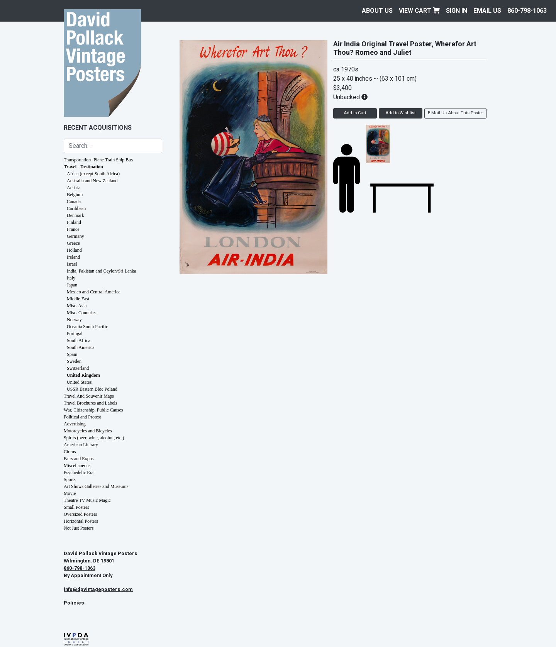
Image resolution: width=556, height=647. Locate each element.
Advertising (75, 424)
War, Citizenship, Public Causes (93, 410)
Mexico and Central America (93, 292)
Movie (70, 493)
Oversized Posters (80, 514)
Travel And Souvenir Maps (89, 396)
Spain (72, 354)
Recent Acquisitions (98, 127)
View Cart (419, 10)
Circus (70, 451)
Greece (73, 243)
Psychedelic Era (78, 472)
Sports (70, 479)
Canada (74, 201)
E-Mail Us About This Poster (455, 113)
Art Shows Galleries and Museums (96, 486)
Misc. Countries (82, 312)
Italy (71, 278)
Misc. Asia (76, 305)
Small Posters (76, 507)
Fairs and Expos (78, 458)
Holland (74, 250)
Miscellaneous (77, 465)
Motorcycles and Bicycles (88, 431)
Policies (74, 603)
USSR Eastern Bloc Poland (92, 389)
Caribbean (76, 208)
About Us (377, 10)
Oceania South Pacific (87, 326)
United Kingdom (83, 375)
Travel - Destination (83, 166)
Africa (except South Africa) (93, 173)
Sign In (456, 10)
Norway (74, 319)
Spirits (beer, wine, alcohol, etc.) (94, 437)
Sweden (74, 361)
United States (79, 382)
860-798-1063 (527, 10)
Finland (74, 222)
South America (81, 347)
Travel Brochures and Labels (90, 403)
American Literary (81, 444)
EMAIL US (487, 10)
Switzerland (78, 368)
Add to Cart (355, 113)
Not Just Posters (78, 528)
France (73, 229)
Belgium (75, 194)
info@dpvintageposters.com (98, 589)
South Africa (78, 340)
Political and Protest (82, 417)
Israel (72, 264)
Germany (75, 236)
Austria (73, 187)
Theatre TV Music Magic (87, 500)
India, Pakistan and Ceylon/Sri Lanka (101, 271)
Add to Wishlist (400, 113)
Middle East (78, 298)
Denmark (75, 215)
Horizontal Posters (81, 521)
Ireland (73, 257)
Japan (72, 285)
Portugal (75, 333)
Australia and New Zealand (92, 180)
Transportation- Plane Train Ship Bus (98, 160)
